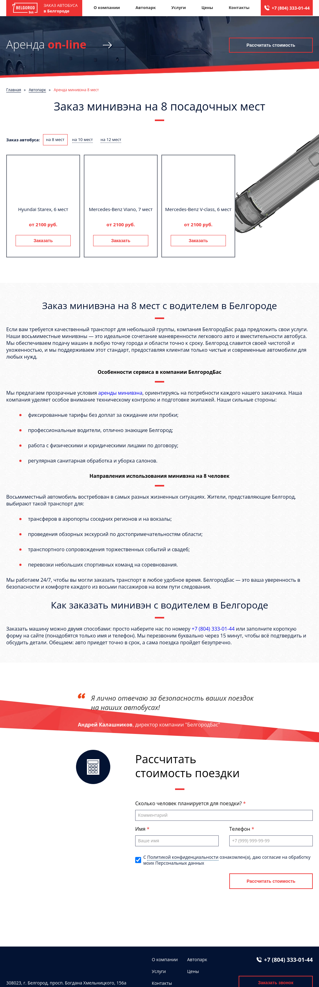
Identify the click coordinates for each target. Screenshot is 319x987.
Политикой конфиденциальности (182, 857)
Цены (207, 7)
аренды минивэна (120, 392)
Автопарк (146, 7)
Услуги (178, 7)
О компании (106, 7)
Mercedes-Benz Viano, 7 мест (121, 209)
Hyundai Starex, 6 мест (43, 209)
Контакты (239, 7)
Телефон (240, 828)
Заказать (43, 240)
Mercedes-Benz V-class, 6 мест (198, 209)
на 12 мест (111, 139)
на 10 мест (82, 139)
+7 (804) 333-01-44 (291, 8)
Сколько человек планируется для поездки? (189, 803)
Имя (141, 828)
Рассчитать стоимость (270, 45)
